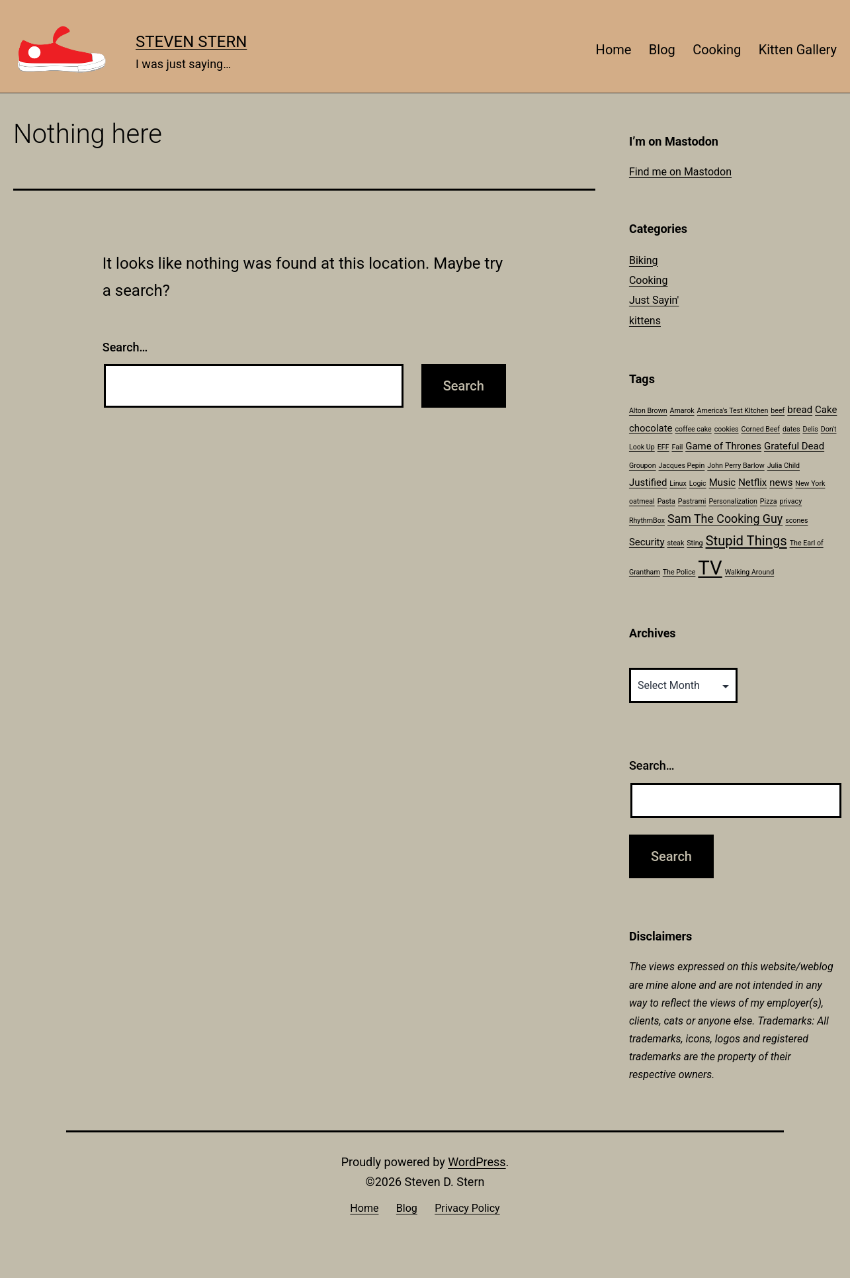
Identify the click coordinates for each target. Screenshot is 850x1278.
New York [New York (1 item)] (810, 483)
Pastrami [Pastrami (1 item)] (692, 501)
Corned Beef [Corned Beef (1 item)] (761, 429)
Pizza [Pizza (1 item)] (768, 501)
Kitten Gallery (798, 50)
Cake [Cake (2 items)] (826, 410)
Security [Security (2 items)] (647, 542)
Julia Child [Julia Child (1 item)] (783, 465)
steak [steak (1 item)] (675, 543)
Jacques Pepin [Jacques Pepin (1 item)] (682, 465)
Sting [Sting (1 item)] (694, 543)
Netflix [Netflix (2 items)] (752, 482)
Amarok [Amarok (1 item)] (682, 410)
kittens (645, 320)
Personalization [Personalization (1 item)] (732, 501)
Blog (662, 50)
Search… (125, 347)
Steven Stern (191, 41)
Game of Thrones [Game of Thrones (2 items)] (723, 446)
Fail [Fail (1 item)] (677, 447)
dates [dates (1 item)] (791, 429)
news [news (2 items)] (780, 482)
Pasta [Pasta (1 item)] (666, 501)
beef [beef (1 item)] (778, 410)
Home (614, 50)
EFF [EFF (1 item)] (663, 447)
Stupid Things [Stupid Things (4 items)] (746, 541)
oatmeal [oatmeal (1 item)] (642, 501)
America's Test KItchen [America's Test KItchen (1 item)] (733, 410)
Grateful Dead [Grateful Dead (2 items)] (794, 446)
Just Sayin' (654, 300)
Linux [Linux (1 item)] (677, 483)
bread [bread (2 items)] (799, 410)
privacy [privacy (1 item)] (791, 501)
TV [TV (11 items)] (710, 568)
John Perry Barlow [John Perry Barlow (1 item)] (735, 465)
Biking (643, 260)
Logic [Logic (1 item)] (697, 483)
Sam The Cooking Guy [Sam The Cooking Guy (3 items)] (725, 518)
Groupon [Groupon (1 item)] (642, 465)
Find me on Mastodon (680, 171)
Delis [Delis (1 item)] (810, 429)
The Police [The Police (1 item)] (679, 572)
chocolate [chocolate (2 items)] (651, 428)
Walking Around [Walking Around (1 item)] (749, 572)
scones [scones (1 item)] (796, 520)
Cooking (717, 50)
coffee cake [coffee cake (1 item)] (693, 429)
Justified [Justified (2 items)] (648, 482)
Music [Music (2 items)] (722, 482)
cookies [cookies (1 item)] (726, 429)
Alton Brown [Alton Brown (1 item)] (648, 410)
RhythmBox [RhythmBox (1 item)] (647, 520)
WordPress (476, 1162)
